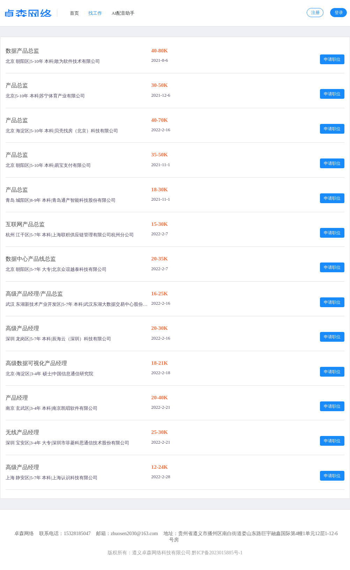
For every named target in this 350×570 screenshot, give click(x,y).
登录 (339, 12)
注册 (315, 12)
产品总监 (17, 85)
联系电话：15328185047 (64, 533)
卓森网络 (24, 533)
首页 (74, 13)
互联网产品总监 (25, 224)
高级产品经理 (22, 328)
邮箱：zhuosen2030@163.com (127, 533)
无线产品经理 (22, 432)
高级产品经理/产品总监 (34, 294)
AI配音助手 (123, 13)
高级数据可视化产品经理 (36, 363)
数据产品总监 (22, 51)
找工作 (95, 13)
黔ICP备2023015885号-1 (217, 552)
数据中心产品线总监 (31, 259)
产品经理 (17, 398)
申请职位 (332, 59)
